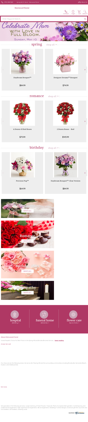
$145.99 (65, 137)
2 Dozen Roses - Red (65, 129)
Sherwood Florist (22, 8)
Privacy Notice (58, 420)
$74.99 (65, 85)
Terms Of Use (48, 420)
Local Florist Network (70, 420)
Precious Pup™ (22, 181)
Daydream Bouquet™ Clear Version (65, 181)
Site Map (80, 420)
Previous (3, 69)
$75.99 (22, 137)
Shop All (50, 44)
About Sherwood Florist (9, 285)
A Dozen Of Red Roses (22, 129)
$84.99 (22, 85)
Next (85, 69)
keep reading (59, 289)
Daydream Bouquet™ (22, 78)
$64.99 (22, 188)
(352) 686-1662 (8, 2)
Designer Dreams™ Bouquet (66, 78)
